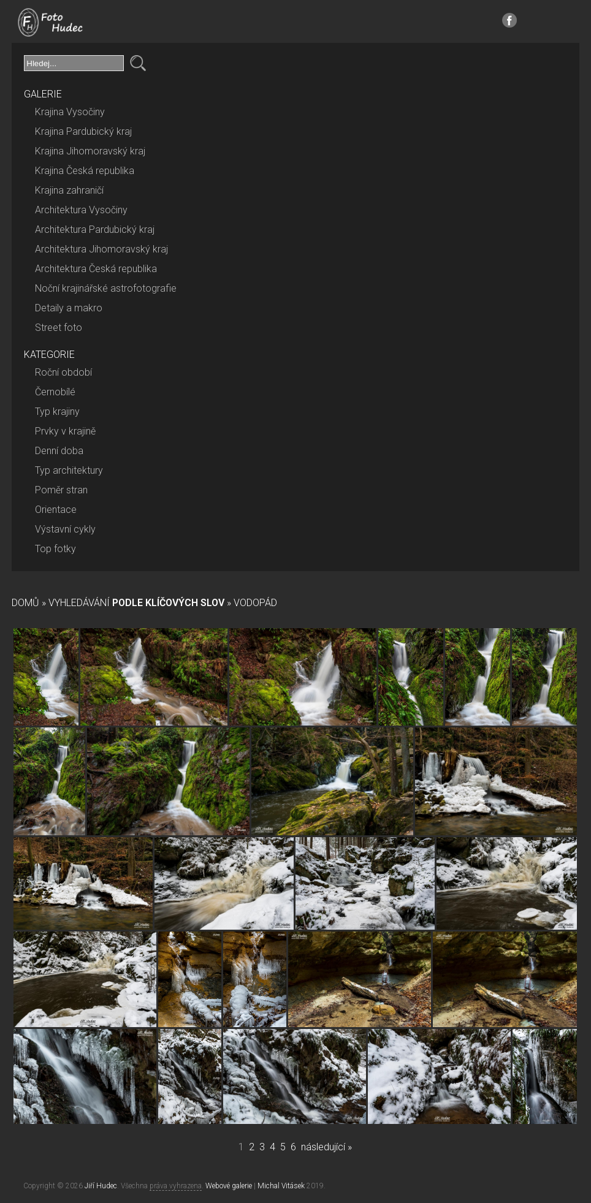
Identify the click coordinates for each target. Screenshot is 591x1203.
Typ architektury (69, 470)
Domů (25, 603)
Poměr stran (61, 490)
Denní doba (59, 451)
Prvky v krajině (65, 431)
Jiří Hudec (101, 1186)
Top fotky (55, 549)
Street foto (58, 327)
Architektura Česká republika (96, 269)
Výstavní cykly (65, 529)
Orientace (56, 509)
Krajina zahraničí (69, 190)
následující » (326, 1147)
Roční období (63, 372)
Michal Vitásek (281, 1186)
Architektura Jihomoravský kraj (101, 249)
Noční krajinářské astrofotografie (106, 288)
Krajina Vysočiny (70, 112)
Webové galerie (228, 1186)
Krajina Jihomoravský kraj (90, 151)
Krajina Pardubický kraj (83, 131)
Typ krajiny (57, 411)
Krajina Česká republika (84, 170)
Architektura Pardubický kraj (94, 229)
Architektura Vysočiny (81, 210)
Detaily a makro (68, 308)
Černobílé (55, 392)
